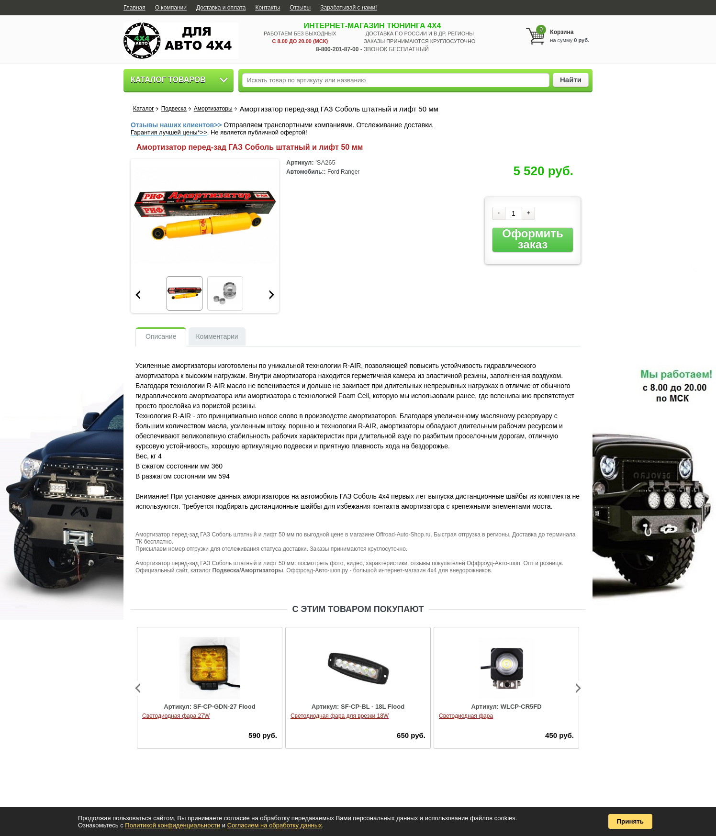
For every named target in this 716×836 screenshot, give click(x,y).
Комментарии (217, 336)
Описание (160, 336)
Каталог (143, 108)
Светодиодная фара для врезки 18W (340, 716)
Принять (630, 821)
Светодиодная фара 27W (176, 716)
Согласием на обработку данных (274, 825)
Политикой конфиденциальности (172, 825)
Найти (571, 80)
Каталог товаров (168, 80)
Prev (137, 295)
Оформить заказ (532, 239)
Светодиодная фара (466, 716)
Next (271, 295)
